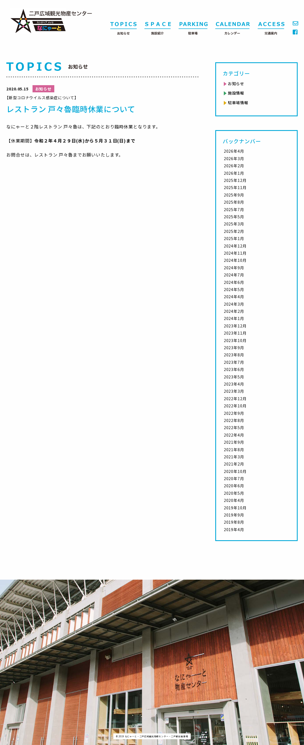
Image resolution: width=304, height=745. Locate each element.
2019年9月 (234, 515)
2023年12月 (235, 326)
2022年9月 (234, 413)
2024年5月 (234, 289)
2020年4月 (234, 500)
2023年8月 (234, 354)
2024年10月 (235, 260)
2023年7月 (234, 362)
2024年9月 (234, 267)
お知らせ (236, 83)
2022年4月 (234, 435)
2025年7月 (234, 209)
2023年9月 (234, 347)
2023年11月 (235, 333)
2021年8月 (234, 449)
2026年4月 (234, 151)
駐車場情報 (238, 102)
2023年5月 (234, 377)
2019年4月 (234, 529)
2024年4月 (234, 296)
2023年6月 (234, 369)
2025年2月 (234, 231)
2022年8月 (234, 420)
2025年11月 (235, 187)
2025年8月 (234, 202)
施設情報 (236, 93)
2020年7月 (234, 478)
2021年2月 (234, 464)
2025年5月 (234, 216)
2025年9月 (234, 195)
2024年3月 (234, 304)
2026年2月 (234, 165)
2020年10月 (235, 471)
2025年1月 (234, 238)
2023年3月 (234, 391)
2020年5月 (234, 493)
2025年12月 (235, 180)
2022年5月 (234, 427)
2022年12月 (235, 398)
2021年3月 (234, 456)
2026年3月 (234, 158)
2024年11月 (235, 253)
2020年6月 (234, 485)
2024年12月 (235, 246)
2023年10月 (235, 340)
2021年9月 (234, 442)
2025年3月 (234, 224)
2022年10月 (235, 405)
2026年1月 (234, 173)
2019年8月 (234, 522)
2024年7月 (234, 275)
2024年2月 (234, 311)
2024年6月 (234, 282)
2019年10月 (235, 507)
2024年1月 (234, 318)
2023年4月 (234, 384)
